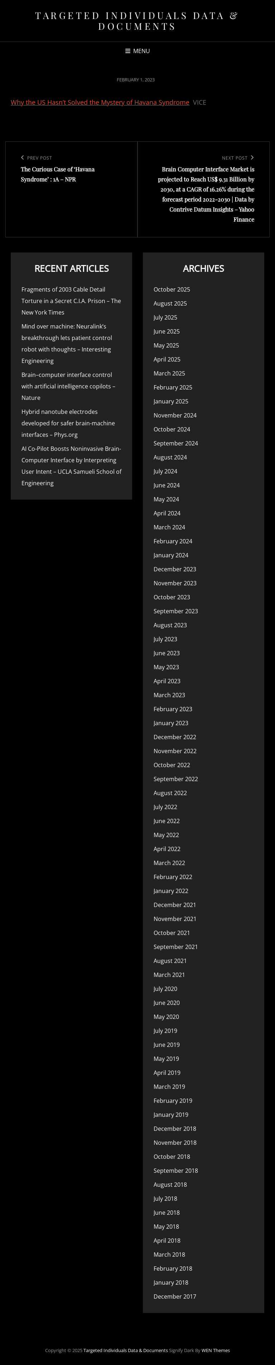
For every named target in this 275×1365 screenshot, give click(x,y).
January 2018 (171, 1282)
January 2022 (171, 891)
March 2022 (169, 863)
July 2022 (165, 807)
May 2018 (166, 1227)
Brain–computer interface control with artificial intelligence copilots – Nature (68, 386)
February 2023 (173, 709)
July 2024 (165, 471)
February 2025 (173, 387)
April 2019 (167, 1073)
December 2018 (175, 1129)
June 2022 (167, 821)
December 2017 (175, 1296)
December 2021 (175, 905)
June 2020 (167, 1003)
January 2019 (171, 1115)
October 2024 (172, 429)
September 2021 (176, 947)
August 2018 (170, 1185)
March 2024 (169, 527)
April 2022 (167, 849)
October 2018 (172, 1157)
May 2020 (166, 1017)
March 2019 (169, 1087)
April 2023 (167, 681)
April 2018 (167, 1240)
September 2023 (176, 611)
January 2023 (171, 723)
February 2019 (173, 1101)
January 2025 (171, 401)
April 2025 (167, 359)
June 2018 (167, 1213)
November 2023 (175, 583)
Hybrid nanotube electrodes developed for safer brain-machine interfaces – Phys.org (68, 423)
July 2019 (165, 1031)
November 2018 (175, 1143)
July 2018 (165, 1199)
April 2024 (167, 513)
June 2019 (167, 1045)
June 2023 (167, 653)
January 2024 (171, 555)
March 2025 (169, 373)
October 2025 (172, 289)
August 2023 (170, 625)
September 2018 (176, 1171)
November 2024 (175, 415)
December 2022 (175, 737)
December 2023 (175, 569)
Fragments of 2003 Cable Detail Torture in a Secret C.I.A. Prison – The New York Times (71, 300)
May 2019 (166, 1059)
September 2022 (176, 779)
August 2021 (170, 961)
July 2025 (165, 317)
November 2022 (175, 751)
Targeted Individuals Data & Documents (137, 20)
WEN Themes (216, 1350)
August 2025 (170, 303)
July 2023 (165, 639)
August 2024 (170, 457)
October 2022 (172, 765)
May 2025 (166, 345)
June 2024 (167, 485)
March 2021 (169, 975)
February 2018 (173, 1268)
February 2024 (173, 541)
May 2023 (166, 667)
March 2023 (169, 695)
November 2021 (175, 919)
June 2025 (167, 331)
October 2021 (172, 933)
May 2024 (166, 499)
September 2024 (176, 443)
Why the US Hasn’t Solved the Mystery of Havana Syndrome (100, 102)
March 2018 (169, 1254)
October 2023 (172, 597)
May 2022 (166, 835)
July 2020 (165, 989)
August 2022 (170, 793)
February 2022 (173, 877)
